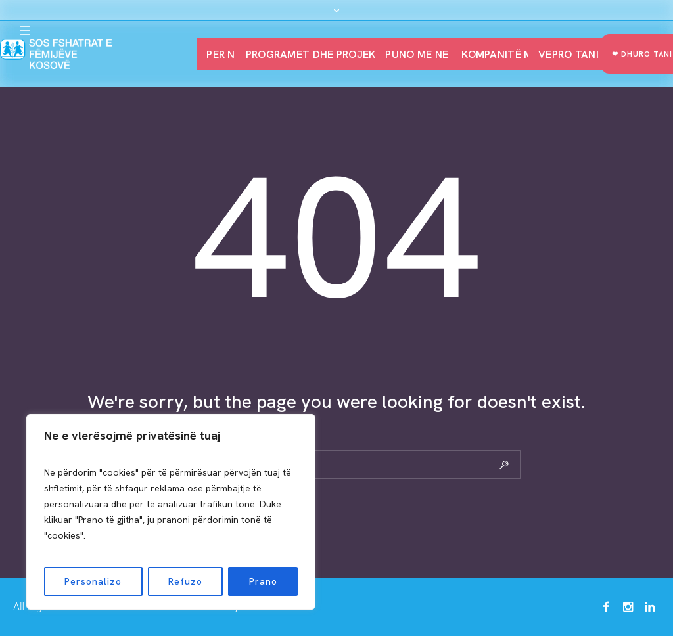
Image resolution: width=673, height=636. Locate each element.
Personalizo (93, 581)
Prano (263, 581)
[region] (170, 512)
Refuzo (185, 581)
